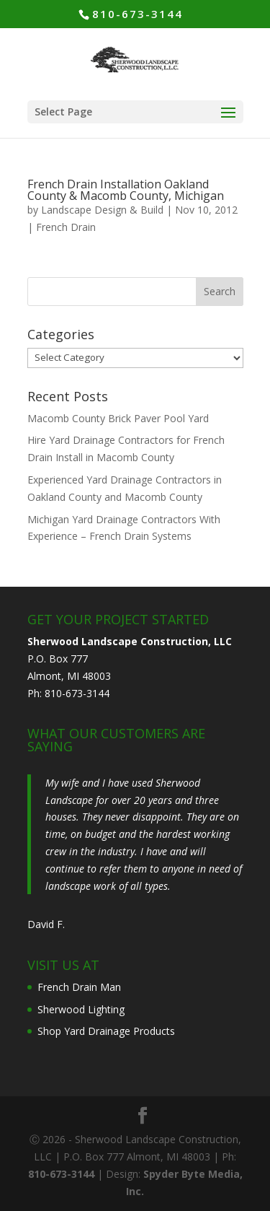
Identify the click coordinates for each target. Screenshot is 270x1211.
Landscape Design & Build (102, 210)
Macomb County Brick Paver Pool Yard (118, 418)
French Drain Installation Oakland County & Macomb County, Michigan (125, 190)
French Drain (66, 227)
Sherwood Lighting (81, 1009)
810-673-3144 (137, 13)
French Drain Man (79, 987)
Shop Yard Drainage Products (106, 1031)
